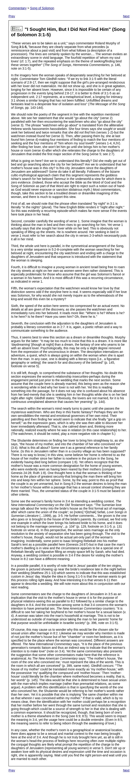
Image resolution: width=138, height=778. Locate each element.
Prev (12, 16)
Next (126, 16)
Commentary (17, 8)
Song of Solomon (42, 8)
